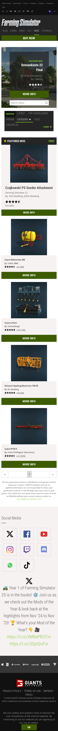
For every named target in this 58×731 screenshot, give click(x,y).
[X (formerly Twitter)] (7, 11)
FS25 (37, 119)
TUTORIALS (47, 30)
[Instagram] (20, 11)
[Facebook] (11, 11)
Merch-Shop (6, 3)
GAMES (13, 30)
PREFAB (10, 119)
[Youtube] (15, 11)
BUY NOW (29, 38)
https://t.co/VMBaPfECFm (29, 636)
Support (41, 3)
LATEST (21, 113)
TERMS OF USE (32, 691)
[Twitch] (24, 11)
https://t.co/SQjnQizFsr (29, 643)
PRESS (29, 694)
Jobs (3, 7)
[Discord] (28, 11)
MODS (36, 30)
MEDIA (22, 30)
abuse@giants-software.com (29, 499)
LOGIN (46, 127)
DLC (29, 30)
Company (49, 3)
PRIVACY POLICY (12, 691)
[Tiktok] (32, 11)
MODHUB (10, 114)
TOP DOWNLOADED (38, 113)
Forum (25, 3)
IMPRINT (48, 691)
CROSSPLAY (12, 124)
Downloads (17, 3)
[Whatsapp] (3, 11)
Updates (33, 3)
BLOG (5, 30)
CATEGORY (22, 119)
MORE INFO (29, 94)
